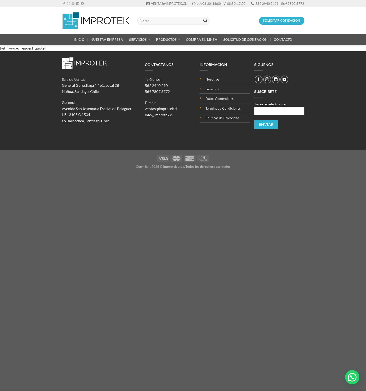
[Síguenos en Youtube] (82, 3)
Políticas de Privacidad (222, 118)
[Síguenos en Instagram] (68, 3)
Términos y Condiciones (223, 108)
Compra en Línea (201, 39)
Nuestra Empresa (107, 39)
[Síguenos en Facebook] (64, 3)
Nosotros (212, 79)
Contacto (283, 39)
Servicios (139, 39)
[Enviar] (205, 21)
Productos (168, 39)
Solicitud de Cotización (245, 39)
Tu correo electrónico (279, 110)
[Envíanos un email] (73, 3)
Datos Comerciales (219, 98)
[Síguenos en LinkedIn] (77, 3)
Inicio (79, 39)
